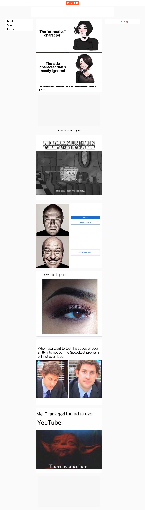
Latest (10, 21)
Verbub (72, 3)
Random (11, 29)
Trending (11, 25)
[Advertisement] (72, 12)
